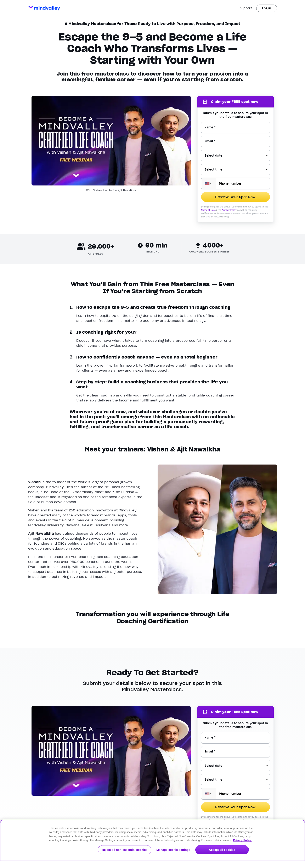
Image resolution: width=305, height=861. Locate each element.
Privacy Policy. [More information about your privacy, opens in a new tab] (242, 840)
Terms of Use (208, 210)
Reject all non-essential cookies (124, 849)
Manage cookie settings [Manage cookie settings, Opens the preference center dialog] (173, 849)
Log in (266, 8)
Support (246, 8)
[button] (208, 183)
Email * (209, 141)
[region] (152, 840)
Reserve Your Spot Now (235, 197)
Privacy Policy (229, 210)
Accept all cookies (222, 849)
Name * (210, 127)
